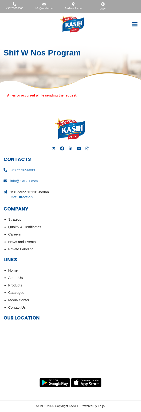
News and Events (22, 242)
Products (15, 285)
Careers (14, 234)
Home (13, 270)
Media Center (18, 300)
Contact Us (17, 307)
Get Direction (22, 197)
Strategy (14, 219)
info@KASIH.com (24, 181)
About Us (15, 278)
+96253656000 (14, 8)
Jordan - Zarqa (73, 8)
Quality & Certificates (24, 227)
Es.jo (101, 406)
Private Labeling (21, 249)
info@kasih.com (44, 8)
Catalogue (16, 292)
